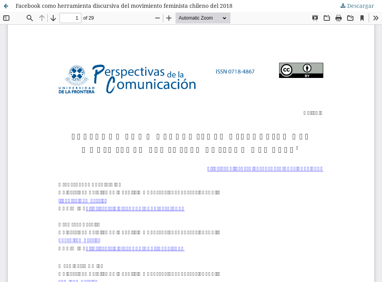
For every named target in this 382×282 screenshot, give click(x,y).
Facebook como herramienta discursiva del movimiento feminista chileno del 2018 (124, 5)
